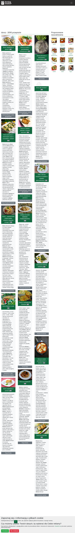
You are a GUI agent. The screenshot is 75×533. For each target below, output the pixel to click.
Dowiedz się (58, 526)
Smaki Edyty (25, 367)
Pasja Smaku (25, 443)
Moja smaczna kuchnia (8, 291)
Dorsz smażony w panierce (25, 197)
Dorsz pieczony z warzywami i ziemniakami (42, 57)
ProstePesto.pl (41, 250)
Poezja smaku (41, 421)
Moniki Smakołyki (41, 334)
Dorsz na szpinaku (41, 436)
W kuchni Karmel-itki (25, 288)
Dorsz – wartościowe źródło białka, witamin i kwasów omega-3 (8, 220)
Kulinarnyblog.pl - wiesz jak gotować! (8, 115)
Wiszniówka (42, 78)
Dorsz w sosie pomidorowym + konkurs (41, 361)
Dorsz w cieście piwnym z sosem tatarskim (25, 130)
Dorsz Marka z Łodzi (8, 308)
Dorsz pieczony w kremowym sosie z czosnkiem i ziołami (8, 138)
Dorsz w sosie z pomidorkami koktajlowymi (25, 49)
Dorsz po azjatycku (25, 383)
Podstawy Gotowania (41, 161)
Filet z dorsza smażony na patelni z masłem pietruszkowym (42, 177)
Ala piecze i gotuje (41, 495)
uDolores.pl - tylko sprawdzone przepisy (8, 375)
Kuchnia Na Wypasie (25, 200)
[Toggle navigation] (71, 2)
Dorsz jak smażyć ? (41, 88)
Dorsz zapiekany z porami (8, 390)
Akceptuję (5, 531)
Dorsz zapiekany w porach (8, 48)
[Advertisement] (37, 18)
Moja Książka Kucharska (8, 203)
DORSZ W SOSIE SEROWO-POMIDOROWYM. (25, 218)
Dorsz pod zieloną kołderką (42, 266)
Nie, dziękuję (14, 531)
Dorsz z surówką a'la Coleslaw (25, 304)
